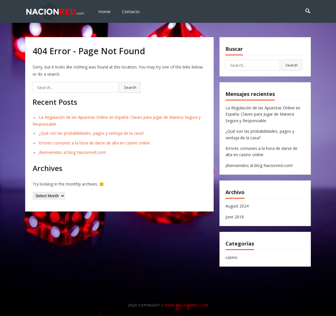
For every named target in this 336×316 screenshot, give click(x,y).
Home (104, 11)
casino (231, 257)
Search (130, 87)
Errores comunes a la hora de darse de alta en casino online (94, 143)
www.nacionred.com (186, 305)
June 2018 (234, 217)
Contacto (131, 11)
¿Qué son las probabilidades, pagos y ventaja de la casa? (91, 133)
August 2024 (237, 206)
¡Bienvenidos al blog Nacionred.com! (72, 152)
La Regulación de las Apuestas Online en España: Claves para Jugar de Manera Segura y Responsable (262, 114)
